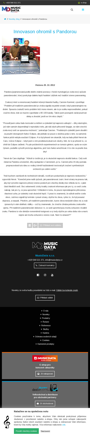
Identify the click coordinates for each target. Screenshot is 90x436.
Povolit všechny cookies (26, 431)
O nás (45, 311)
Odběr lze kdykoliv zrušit (67, 290)
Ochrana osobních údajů (46, 337)
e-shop (82, 3)
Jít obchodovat (45, 403)
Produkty (46, 318)
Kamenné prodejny (46, 344)
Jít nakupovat (45, 374)
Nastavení (45, 431)
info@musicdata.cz (53, 260)
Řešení (46, 322)
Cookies (45, 340)
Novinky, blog (14, 19)
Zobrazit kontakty (45, 265)
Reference (46, 325)
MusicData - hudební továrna (11, 9)
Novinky (45, 314)
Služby (46, 329)
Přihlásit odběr (45, 298)
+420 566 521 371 (12, 3)
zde (63, 425)
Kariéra (46, 333)
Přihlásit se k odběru (50, 225)
